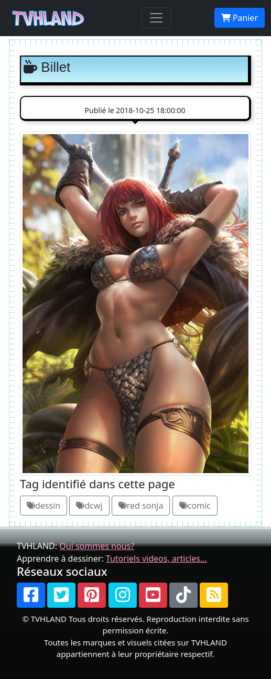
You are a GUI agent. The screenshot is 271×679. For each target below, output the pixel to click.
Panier (239, 18)
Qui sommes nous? (96, 546)
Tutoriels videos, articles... (156, 558)
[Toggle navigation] (156, 17)
